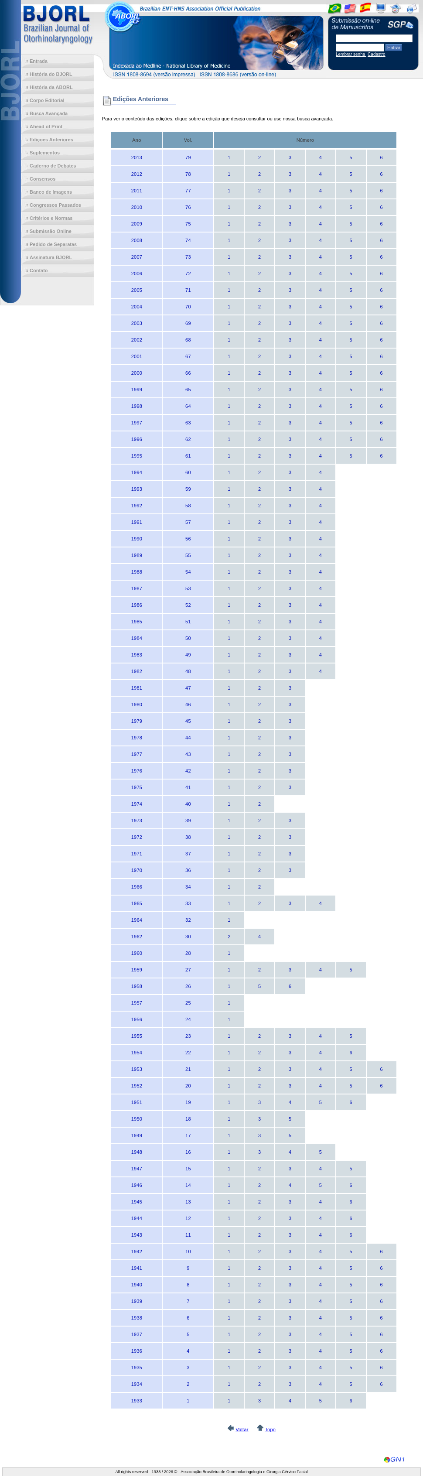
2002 (136, 339)
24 (188, 1019)
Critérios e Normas (51, 218)
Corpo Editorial (47, 100)
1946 (136, 1185)
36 (188, 870)
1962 (136, 936)
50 (188, 638)
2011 (136, 190)
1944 (136, 1218)
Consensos (42, 178)
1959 (136, 969)
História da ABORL (51, 87)
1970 (136, 870)
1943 (136, 1235)
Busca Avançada (49, 113)
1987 (136, 588)
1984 (136, 638)
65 (188, 389)
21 (188, 1069)
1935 (136, 1367)
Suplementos (45, 152)
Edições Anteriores (51, 139)
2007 (136, 257)
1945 (136, 1201)
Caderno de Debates (53, 165)
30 (188, 936)
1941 (136, 1268)
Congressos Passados (55, 205)
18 (188, 1119)
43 (188, 754)
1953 (136, 1069)
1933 (136, 1400)
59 (188, 489)
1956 (136, 1019)
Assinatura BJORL (51, 257)
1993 (136, 489)
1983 (136, 654)
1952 (136, 1085)
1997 (136, 422)
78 (188, 174)
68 (188, 339)
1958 (136, 986)
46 (188, 704)
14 (188, 1185)
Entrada (39, 61)
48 (188, 671)
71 (188, 290)
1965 (136, 903)
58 (188, 505)
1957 (136, 1002)
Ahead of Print (46, 126)
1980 (136, 704)
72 (188, 273)
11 (188, 1235)
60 (188, 472)
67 (188, 356)
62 (188, 439)
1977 (136, 754)
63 (188, 422)
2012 (136, 174)
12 (188, 1218)
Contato (39, 270)
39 (188, 820)
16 (188, 1152)
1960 (136, 953)
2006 (136, 273)
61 (188, 455)
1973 (136, 820)
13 (188, 1201)
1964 (136, 920)
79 (188, 157)
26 (188, 986)
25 (188, 1002)
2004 (136, 306)
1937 (136, 1334)
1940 (136, 1284)
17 (188, 1135)
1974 (136, 804)
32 (188, 920)
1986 (136, 605)
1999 (136, 389)
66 (188, 373)
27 (188, 969)
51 (188, 621)
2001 (136, 356)
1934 (136, 1384)
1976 (136, 770)
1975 (136, 787)
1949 (136, 1135)
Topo (270, 1429)
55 (188, 555)
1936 (136, 1351)
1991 (136, 522)
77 (188, 190)
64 (188, 406)
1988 (136, 571)
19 (188, 1102)
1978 (136, 737)
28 (188, 953)
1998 (136, 406)
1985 (136, 621)
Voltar (241, 1429)
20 (188, 1085)
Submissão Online (51, 231)
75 (188, 223)
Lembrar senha (351, 54)
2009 (136, 223)
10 (188, 1251)
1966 (136, 886)
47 (188, 688)
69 (188, 323)
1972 (136, 837)
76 (188, 207)
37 (188, 853)
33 (188, 903)
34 (188, 886)
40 (188, 804)
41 (188, 787)
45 (188, 721)
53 (188, 588)
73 (188, 257)
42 (188, 770)
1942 (136, 1251)
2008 (136, 240)
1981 (136, 688)
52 (188, 605)
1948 (136, 1152)
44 (188, 737)
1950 (136, 1119)
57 (188, 522)
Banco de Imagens (51, 192)
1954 (136, 1052)
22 (188, 1052)
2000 (136, 373)
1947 (136, 1168)
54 (188, 571)
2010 (136, 207)
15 (188, 1168)
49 (188, 654)
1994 (136, 472)
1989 (136, 555)
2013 (136, 157)
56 (188, 538)
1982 (136, 671)
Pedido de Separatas (53, 244)
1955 (136, 1036)
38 (188, 837)
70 (188, 306)
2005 (136, 290)
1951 (136, 1102)
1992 (136, 505)
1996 (136, 439)
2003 (136, 323)
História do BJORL (51, 74)
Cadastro (376, 54)
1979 (136, 721)
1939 (136, 1301)
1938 (136, 1317)
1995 (136, 455)
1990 (136, 538)
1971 (136, 853)
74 (188, 240)
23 (188, 1036)
